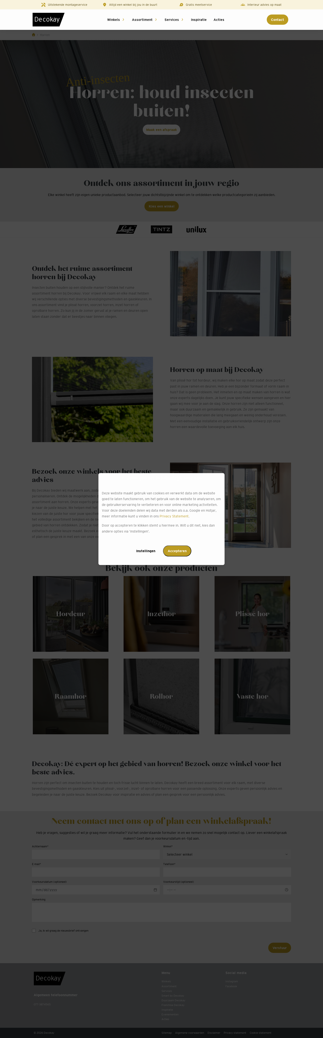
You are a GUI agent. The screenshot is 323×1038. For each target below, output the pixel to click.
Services (171, 19)
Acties (218, 19)
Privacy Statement (174, 516)
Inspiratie (199, 19)
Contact (277, 20)
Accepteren (177, 551)
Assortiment (142, 19)
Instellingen (145, 551)
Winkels (113, 19)
